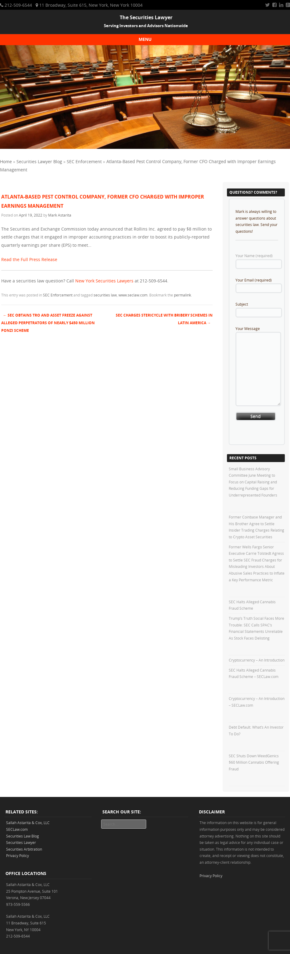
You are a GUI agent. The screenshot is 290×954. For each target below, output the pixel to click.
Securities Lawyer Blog (39, 161)
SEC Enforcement (84, 161)
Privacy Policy (17, 855)
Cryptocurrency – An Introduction (257, 660)
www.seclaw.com (132, 294)
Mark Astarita (59, 215)
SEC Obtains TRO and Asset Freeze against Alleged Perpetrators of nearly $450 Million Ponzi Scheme (48, 323)
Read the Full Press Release (29, 259)
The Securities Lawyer (146, 17)
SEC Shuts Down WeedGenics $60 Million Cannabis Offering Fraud (254, 762)
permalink (182, 294)
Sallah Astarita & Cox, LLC (28, 822)
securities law (105, 294)
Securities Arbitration (24, 849)
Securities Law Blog (22, 836)
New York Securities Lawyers (104, 281)
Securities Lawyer (21, 842)
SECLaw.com (17, 829)
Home (6, 161)
